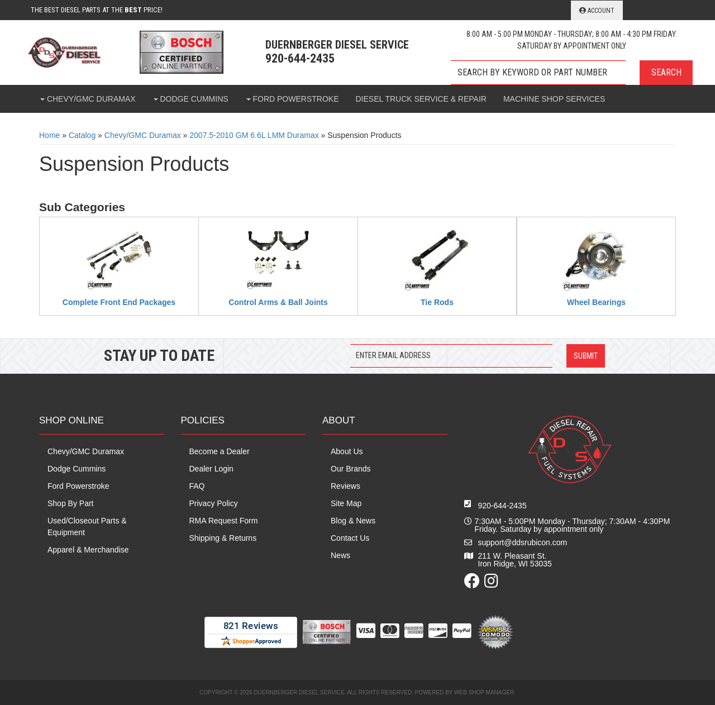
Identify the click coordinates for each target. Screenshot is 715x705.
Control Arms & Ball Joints (278, 302)
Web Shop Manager (484, 692)
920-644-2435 (502, 505)
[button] (572, 72)
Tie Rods (437, 302)
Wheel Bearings (596, 302)
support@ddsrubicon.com (523, 542)
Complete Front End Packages (119, 302)
